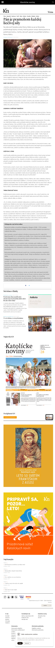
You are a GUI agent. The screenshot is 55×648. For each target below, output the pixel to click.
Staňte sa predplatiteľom (10, 417)
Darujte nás (25, 619)
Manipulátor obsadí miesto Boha (13, 570)
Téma (4, 16)
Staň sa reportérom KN (27, 616)
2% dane (7, 621)
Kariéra (7, 619)
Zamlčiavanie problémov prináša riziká (15, 564)
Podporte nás (25, 617)
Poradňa (29, 16)
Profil (18, 16)
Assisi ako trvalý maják (11, 589)
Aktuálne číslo (41, 616)
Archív (45, 605)
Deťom (38, 16)
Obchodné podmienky (38, 630)
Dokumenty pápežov (16, 628)
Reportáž (9, 16)
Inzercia (7, 617)
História (7, 622)
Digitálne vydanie (36, 628)
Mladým (34, 16)
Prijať (20, 643)
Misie (21, 16)
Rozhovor (14, 16)
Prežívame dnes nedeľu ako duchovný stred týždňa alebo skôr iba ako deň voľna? (14, 298)
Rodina (25, 16)
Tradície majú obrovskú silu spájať (14, 583)
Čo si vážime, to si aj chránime (13, 318)
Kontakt (7, 616)
